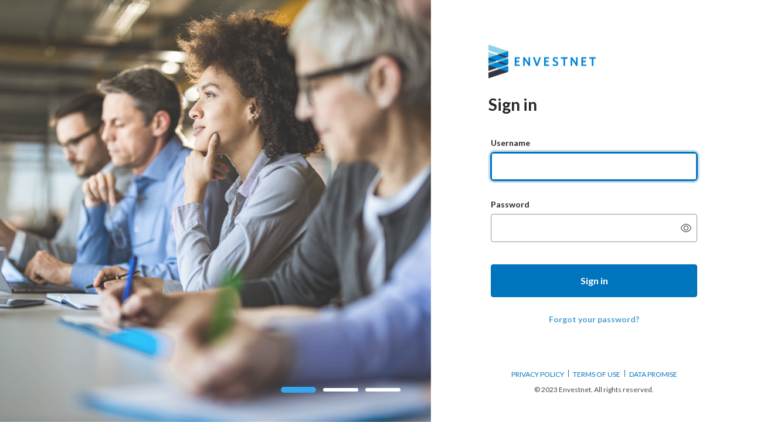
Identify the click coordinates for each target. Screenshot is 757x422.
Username (510, 143)
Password (510, 204)
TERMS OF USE (596, 374)
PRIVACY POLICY (537, 374)
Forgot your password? (594, 319)
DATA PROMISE (653, 374)
